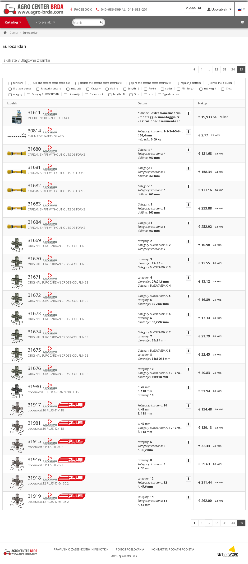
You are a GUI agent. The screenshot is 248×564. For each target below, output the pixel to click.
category (15, 94)
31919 (34, 496)
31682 (34, 185)
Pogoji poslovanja (130, 549)
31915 (34, 441)
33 (224, 69)
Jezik (241, 9)
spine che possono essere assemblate (149, 82)
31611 (34, 112)
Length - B (116, 94)
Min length (185, 88)
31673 (34, 313)
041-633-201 (137, 9)
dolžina (112, 88)
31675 (34, 350)
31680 (34, 149)
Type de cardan (168, 94)
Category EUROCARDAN (43, 94)
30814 (34, 130)
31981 (34, 423)
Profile (150, 88)
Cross (226, 88)
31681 (34, 167)
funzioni (16, 82)
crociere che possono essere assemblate (98, 82)
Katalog (13, 22)
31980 (34, 386)
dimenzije (72, 94)
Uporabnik (219, 9)
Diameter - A (94, 94)
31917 (34, 404)
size (148, 94)
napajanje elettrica (188, 82)
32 (216, 69)
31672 (34, 295)
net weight (207, 88)
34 (233, 69)
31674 (34, 331)
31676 (34, 368)
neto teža (73, 88)
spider (166, 88)
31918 (34, 477)
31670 (34, 258)
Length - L (131, 88)
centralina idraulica (219, 82)
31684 (34, 222)
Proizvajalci (45, 22)
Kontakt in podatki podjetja (173, 549)
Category (93, 88)
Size (134, 94)
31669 (34, 240)
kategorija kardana (48, 88)
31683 (34, 203)
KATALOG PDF (193, 7)
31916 (34, 459)
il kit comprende (20, 88)
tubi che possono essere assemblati (49, 82)
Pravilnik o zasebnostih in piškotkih (81, 549)
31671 (34, 276)
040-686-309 (111, 9)
